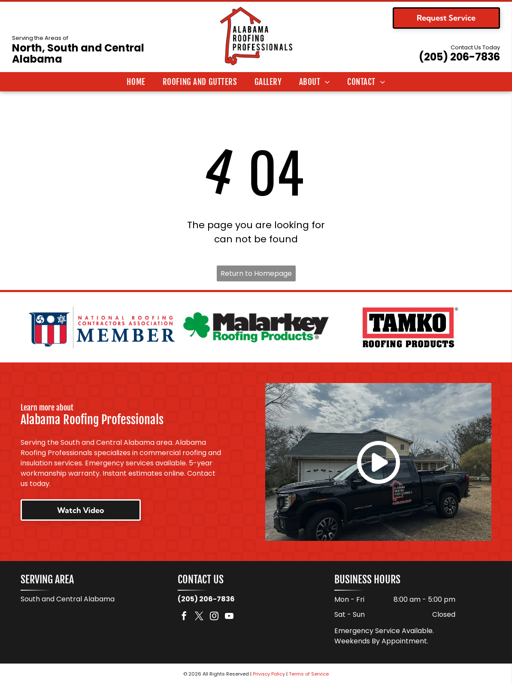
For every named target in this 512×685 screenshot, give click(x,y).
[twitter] (199, 617)
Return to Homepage (256, 273)
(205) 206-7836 (459, 57)
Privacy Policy (269, 674)
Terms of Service (309, 674)
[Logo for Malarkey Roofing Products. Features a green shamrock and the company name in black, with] (256, 327)
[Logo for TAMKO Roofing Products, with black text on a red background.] (410, 327)
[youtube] (229, 617)
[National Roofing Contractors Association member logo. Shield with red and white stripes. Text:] (102, 327)
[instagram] (214, 617)
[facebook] (184, 617)
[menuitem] (136, 82)
